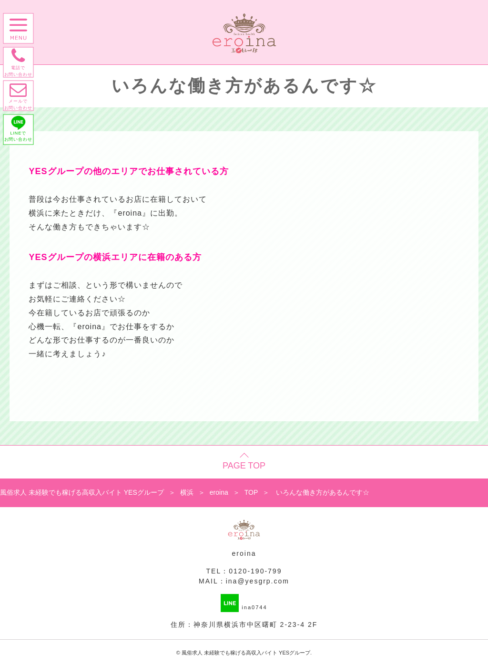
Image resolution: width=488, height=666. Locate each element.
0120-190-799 (255, 571)
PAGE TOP (244, 465)
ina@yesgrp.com (257, 581)
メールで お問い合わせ (20, 102)
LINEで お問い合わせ (20, 138)
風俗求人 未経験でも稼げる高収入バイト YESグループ (246, 653)
